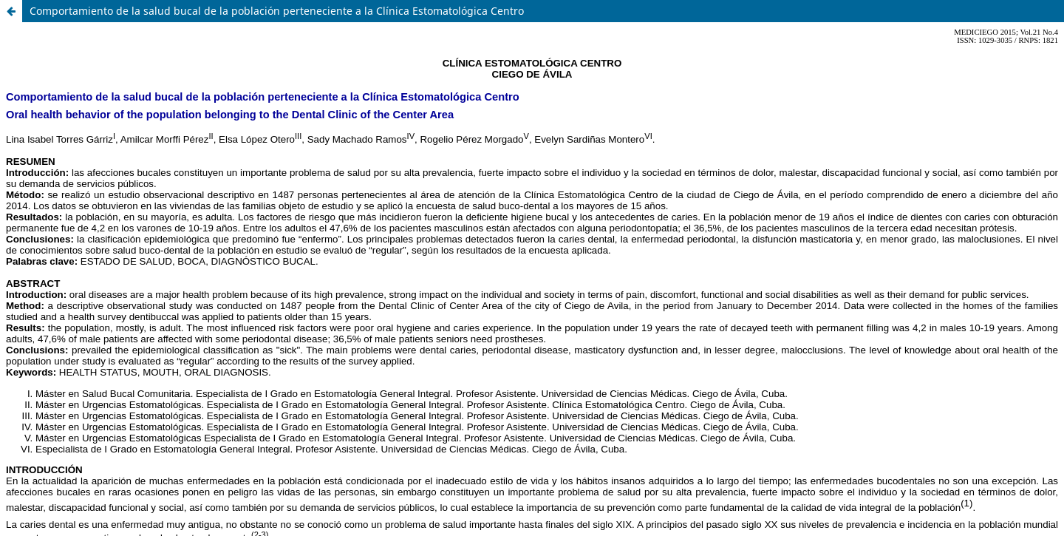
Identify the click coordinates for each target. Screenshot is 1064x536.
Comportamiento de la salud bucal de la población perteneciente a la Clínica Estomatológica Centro (277, 11)
